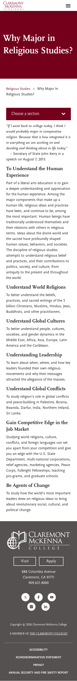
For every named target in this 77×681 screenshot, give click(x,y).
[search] (59, 6)
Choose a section (25, 114)
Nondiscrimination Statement (38, 657)
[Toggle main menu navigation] (68, 6)
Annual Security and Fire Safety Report (38, 672)
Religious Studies (18, 89)
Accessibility (38, 649)
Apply (51, 561)
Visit (25, 561)
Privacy (38, 665)
